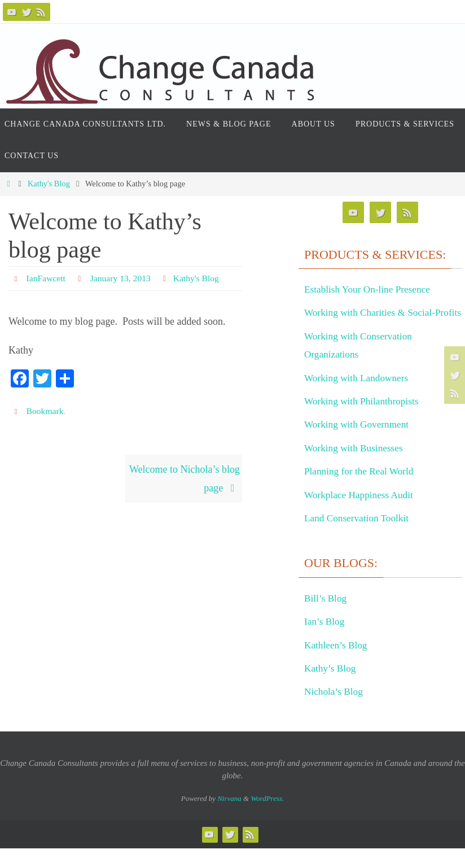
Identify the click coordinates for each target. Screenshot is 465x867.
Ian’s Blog (325, 640)
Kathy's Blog (49, 183)
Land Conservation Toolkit (358, 536)
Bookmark (46, 411)
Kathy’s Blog (331, 686)
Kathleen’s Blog (337, 663)
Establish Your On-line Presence (370, 289)
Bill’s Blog (326, 616)
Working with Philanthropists (364, 419)
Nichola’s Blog (335, 710)
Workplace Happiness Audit (361, 513)
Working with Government (359, 442)
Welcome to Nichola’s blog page (184, 478)
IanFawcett (47, 278)
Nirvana (229, 816)
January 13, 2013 (122, 278)
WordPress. (267, 816)
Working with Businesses (355, 466)
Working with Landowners (358, 396)
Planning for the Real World (361, 489)
